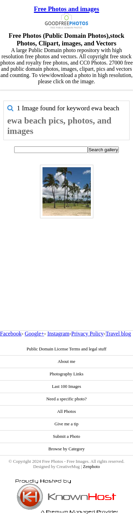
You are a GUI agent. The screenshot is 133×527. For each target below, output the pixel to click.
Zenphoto (91, 466)
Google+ (34, 334)
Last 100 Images (66, 386)
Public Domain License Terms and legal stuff (66, 349)
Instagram (58, 334)
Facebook (10, 334)
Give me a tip (66, 424)
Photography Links (67, 374)
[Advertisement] (65, 259)
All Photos (66, 411)
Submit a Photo (66, 436)
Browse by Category (66, 449)
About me (66, 361)
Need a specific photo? (66, 399)
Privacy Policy (87, 334)
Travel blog (118, 334)
